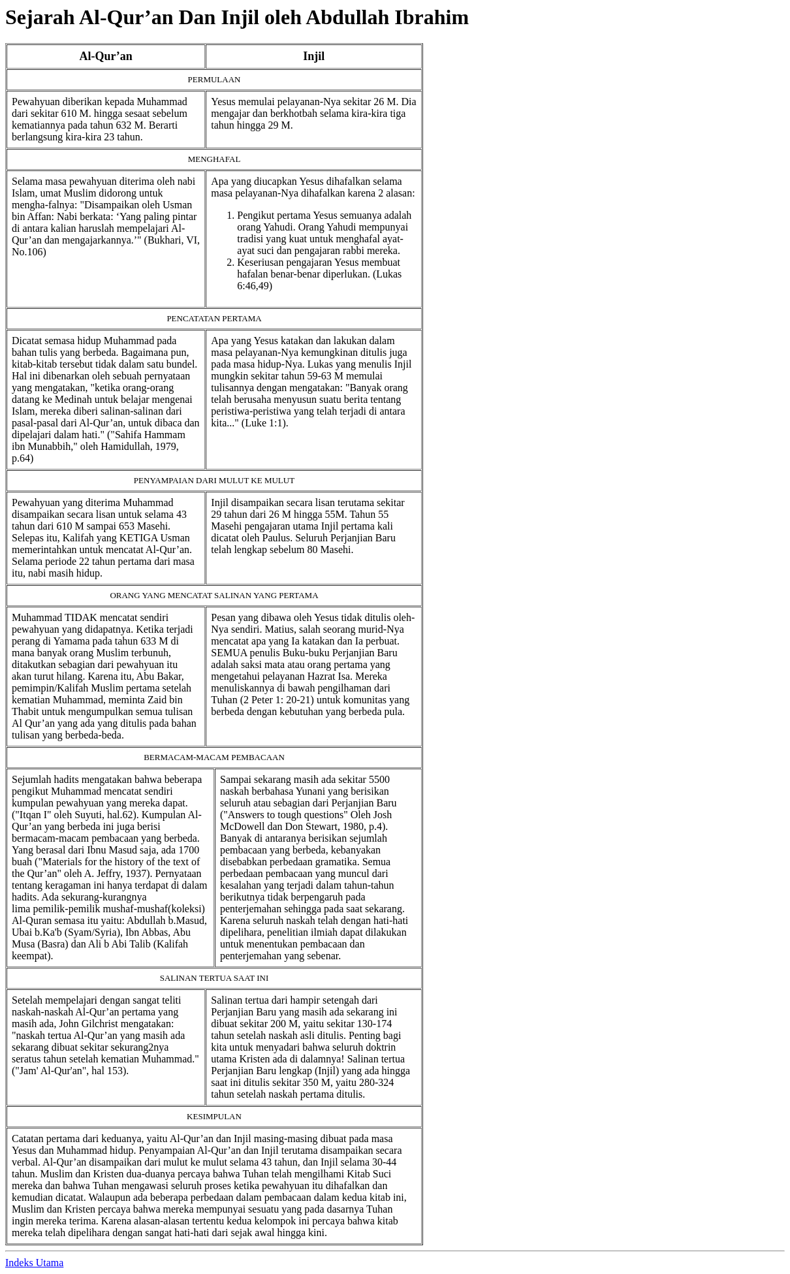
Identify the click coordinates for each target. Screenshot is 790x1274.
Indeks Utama (34, 1262)
